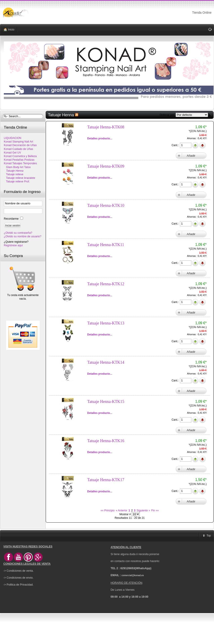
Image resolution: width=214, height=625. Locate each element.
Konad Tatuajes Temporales (20, 163)
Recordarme (11, 218)
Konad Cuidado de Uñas (18, 149)
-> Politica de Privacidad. (18, 584)
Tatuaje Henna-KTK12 (105, 284)
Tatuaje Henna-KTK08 (105, 127)
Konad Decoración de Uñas (20, 145)
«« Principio (108, 510)
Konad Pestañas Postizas (19, 159)
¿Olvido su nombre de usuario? (22, 236)
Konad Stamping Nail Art (18, 141)
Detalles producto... (99, 138)
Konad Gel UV (12, 152)
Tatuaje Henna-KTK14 (105, 362)
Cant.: (175, 145)
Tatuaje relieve (13, 174)
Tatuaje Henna (14, 170)
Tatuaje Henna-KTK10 (105, 205)
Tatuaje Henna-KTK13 (105, 323)
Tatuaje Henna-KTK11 (105, 244)
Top (209, 535)
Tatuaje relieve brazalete (19, 177)
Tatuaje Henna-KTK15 (105, 401)
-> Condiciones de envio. (18, 577)
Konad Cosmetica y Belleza (20, 156)
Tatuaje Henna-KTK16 (105, 441)
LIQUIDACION (12, 138)
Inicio (11, 29)
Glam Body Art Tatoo (17, 167)
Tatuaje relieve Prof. (17, 181)
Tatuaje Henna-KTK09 (105, 166)
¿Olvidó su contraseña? (18, 232)
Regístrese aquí (13, 245)
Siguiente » (143, 510)
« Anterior (121, 510)
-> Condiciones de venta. (18, 570)
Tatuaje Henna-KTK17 (105, 480)
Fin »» (155, 510)
